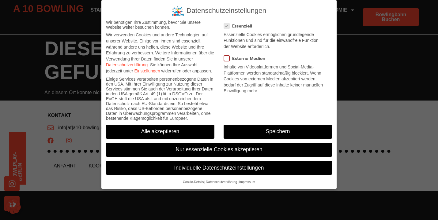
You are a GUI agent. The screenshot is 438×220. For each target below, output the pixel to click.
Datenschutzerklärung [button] (221, 182)
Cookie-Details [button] (193, 182)
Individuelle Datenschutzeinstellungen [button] (219, 168)
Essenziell (240, 26)
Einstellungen (147, 70)
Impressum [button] (247, 182)
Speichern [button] (278, 131)
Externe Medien (246, 58)
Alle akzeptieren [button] (160, 131)
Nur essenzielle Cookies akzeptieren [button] (219, 149)
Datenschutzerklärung (127, 64)
